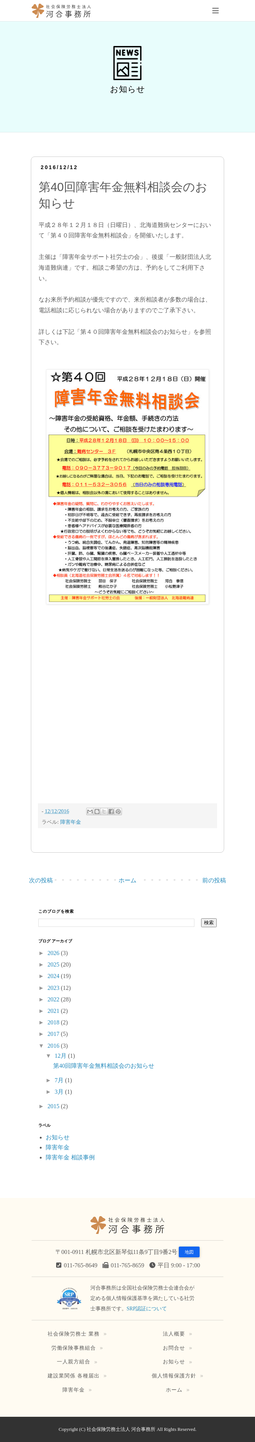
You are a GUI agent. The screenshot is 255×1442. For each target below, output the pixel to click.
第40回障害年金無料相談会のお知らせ (103, 1066)
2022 (54, 999)
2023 (54, 988)
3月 (60, 1092)
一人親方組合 (73, 1361)
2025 (54, 964)
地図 (189, 1252)
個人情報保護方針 (174, 1376)
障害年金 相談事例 (70, 1157)
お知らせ (58, 1137)
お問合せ (174, 1348)
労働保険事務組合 (73, 1348)
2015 (54, 1106)
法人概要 (174, 1334)
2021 (54, 1011)
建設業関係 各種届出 (74, 1376)
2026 (54, 953)
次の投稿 (41, 880)
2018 (54, 1022)
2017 (54, 1034)
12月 (61, 1056)
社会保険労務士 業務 (74, 1334)
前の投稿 (214, 880)
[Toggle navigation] (215, 11)
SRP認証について (147, 1308)
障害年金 (70, 822)
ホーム (127, 880)
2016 (54, 1046)
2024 (54, 976)
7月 (60, 1080)
